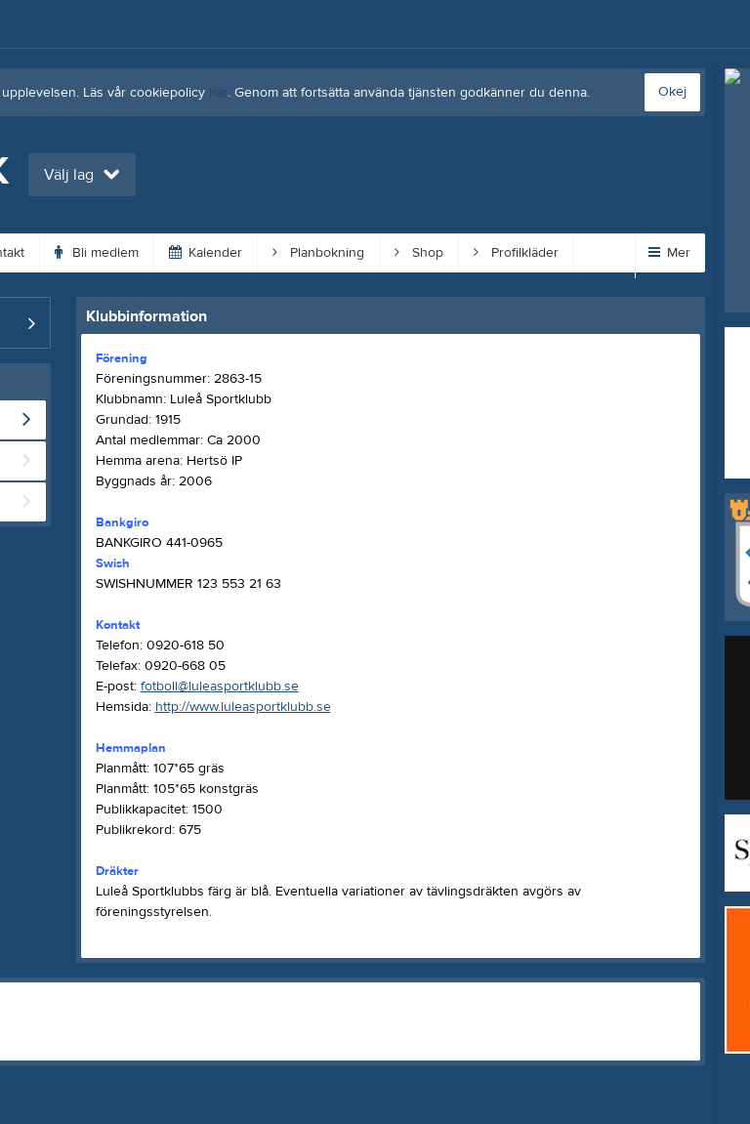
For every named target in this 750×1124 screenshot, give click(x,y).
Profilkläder (516, 253)
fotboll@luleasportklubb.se (220, 686)
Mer (669, 253)
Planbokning (318, 253)
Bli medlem (97, 253)
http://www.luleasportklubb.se (243, 707)
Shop (419, 253)
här (218, 93)
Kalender (205, 253)
